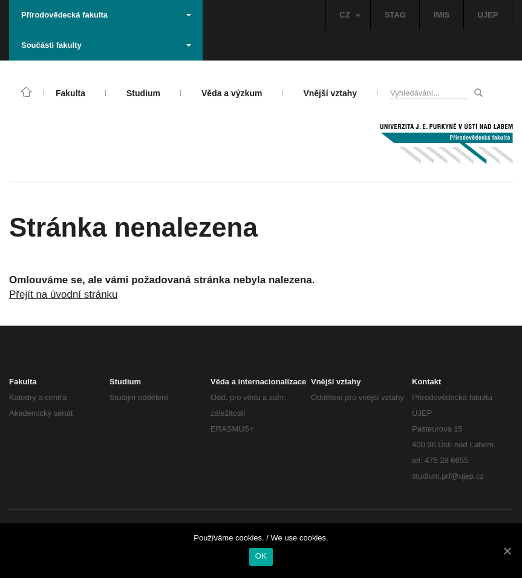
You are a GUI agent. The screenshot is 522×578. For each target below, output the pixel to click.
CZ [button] (349, 14)
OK (261, 555)
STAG (395, 14)
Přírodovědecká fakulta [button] (106, 14)
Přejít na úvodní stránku (63, 294)
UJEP (488, 14)
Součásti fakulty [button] (106, 45)
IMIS (442, 14)
